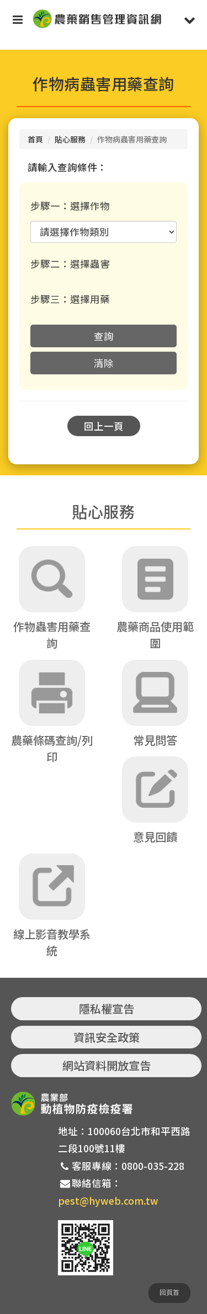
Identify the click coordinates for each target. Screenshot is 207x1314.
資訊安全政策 (106, 1037)
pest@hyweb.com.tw (108, 1200)
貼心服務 (70, 139)
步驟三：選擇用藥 (70, 299)
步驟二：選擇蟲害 (70, 264)
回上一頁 (104, 426)
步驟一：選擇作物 (70, 206)
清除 (104, 363)
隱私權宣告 (106, 1008)
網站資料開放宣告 (106, 1065)
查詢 (104, 336)
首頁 (35, 139)
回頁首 (169, 1292)
